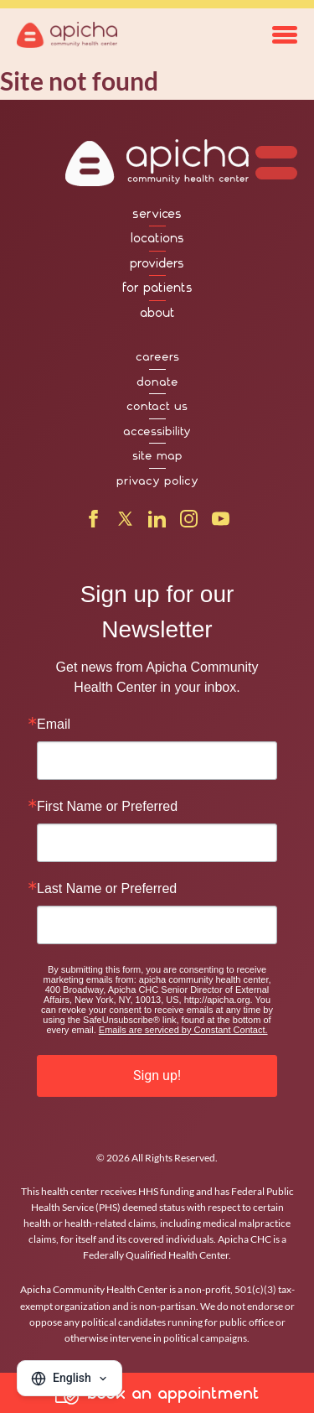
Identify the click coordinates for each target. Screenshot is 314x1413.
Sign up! (157, 1075)
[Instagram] (189, 522)
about (157, 312)
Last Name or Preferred (107, 889)
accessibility (157, 431)
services (157, 213)
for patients (157, 287)
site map (157, 455)
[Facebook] (93, 522)
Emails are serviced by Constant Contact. (183, 1030)
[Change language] (69, 1378)
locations (157, 238)
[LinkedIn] (157, 522)
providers (157, 263)
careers (157, 356)
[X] (125, 522)
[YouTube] (220, 522)
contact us (157, 405)
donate (157, 381)
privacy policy (157, 480)
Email (53, 724)
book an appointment (157, 1393)
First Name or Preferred (107, 806)
